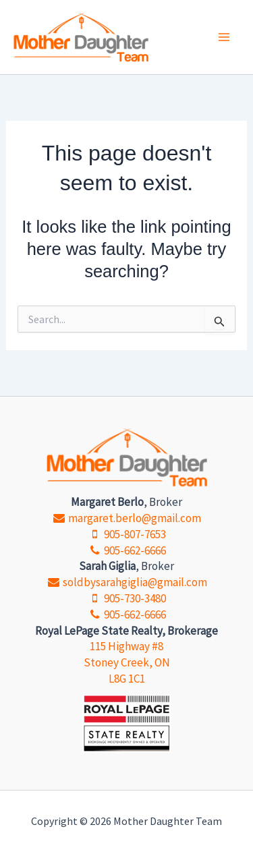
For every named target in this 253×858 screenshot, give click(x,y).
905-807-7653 (126, 534)
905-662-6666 (126, 550)
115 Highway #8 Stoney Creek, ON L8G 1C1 (127, 662)
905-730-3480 (126, 598)
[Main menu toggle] (224, 37)
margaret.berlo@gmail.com (126, 518)
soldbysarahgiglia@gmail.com (126, 582)
